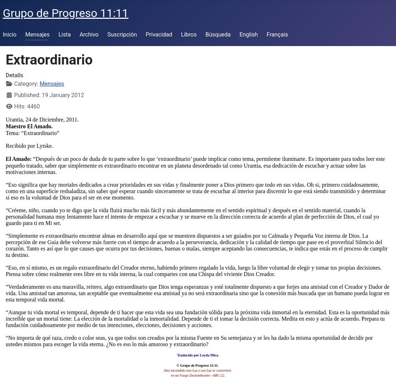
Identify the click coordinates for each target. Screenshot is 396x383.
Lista (64, 34)
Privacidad (159, 34)
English (248, 34)
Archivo (89, 34)
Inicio (9, 34)
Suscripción (122, 34)
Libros (189, 34)
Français (277, 34)
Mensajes (37, 34)
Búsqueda (218, 34)
